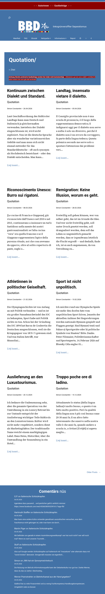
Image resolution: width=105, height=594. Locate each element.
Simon (17, 560)
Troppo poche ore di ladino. (74, 382)
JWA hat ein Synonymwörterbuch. (38, 560)
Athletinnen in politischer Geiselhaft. (26, 287)
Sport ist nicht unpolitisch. (68, 287)
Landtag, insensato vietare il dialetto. (73, 96)
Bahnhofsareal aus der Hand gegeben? (53, 577)
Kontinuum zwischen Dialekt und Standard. (26, 96)
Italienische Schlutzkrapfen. (33, 496)
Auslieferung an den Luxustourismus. (25, 382)
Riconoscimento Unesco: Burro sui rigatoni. (29, 195)
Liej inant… (13, 165)
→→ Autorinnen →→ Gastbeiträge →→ (52, 5)
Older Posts (94, 472)
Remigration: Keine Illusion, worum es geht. (77, 195)
